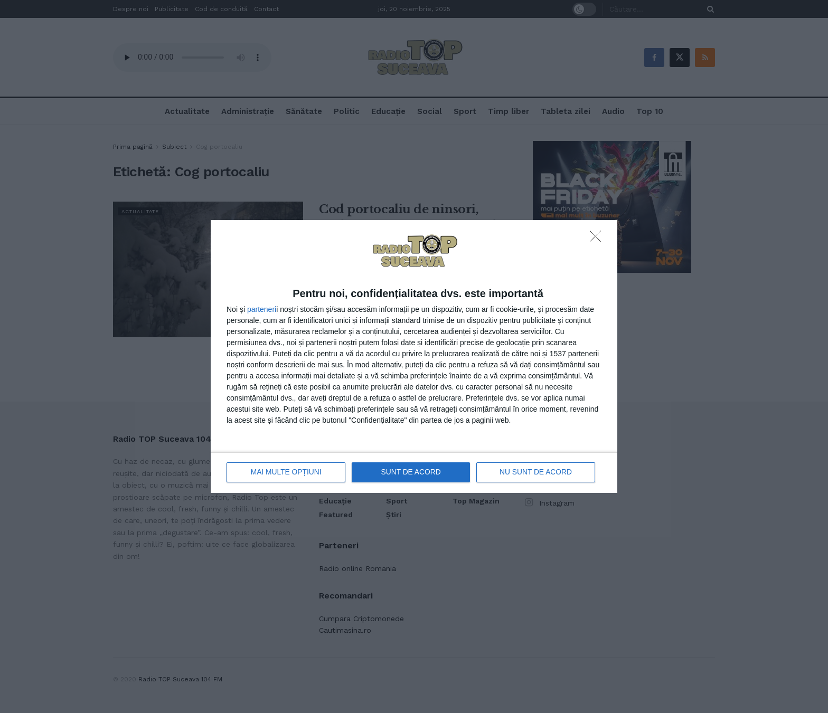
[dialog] (414, 356)
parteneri (261, 309)
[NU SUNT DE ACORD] (598, 239)
